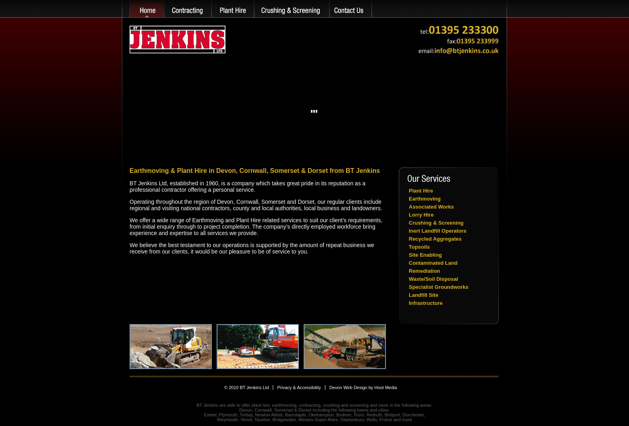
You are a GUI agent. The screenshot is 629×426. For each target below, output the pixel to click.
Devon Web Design (348, 387)
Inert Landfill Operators (438, 231)
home (146, 8)
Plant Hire (232, 8)
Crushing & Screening (292, 8)
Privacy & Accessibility (299, 387)
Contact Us (351, 8)
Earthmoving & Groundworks (187, 8)
